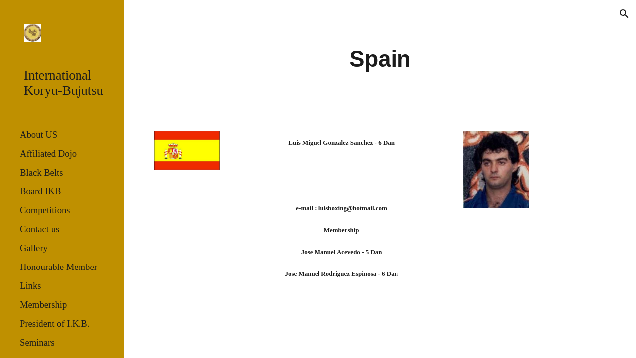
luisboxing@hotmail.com (352, 208)
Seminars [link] (37, 342)
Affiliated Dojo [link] (48, 153)
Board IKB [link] (40, 191)
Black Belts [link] (41, 172)
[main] (380, 59)
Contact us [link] (39, 229)
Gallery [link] (34, 248)
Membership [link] (43, 304)
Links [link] (30, 285)
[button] (624, 14)
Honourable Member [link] (58, 267)
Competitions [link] (45, 210)
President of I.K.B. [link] (54, 323)
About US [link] (38, 134)
